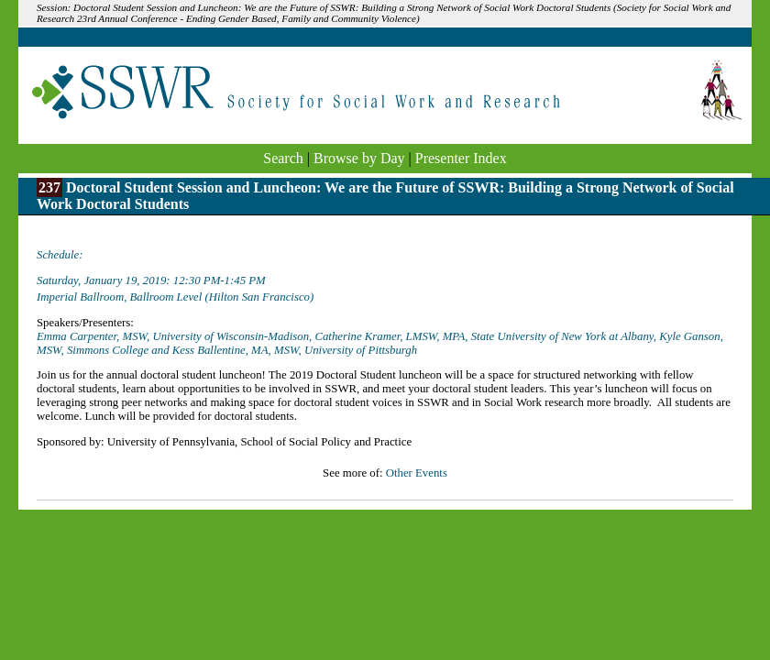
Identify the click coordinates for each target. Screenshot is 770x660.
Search (283, 158)
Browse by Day (359, 158)
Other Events (416, 473)
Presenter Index (461, 158)
